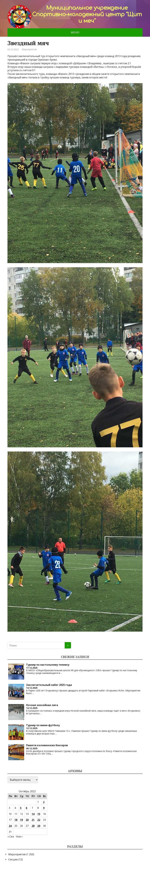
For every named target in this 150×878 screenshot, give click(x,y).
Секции (13, 859)
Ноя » (19, 836)
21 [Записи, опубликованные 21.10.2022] (33, 820)
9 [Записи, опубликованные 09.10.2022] (43, 808)
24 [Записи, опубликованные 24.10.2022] (10, 826)
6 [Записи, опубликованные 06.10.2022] (26, 808)
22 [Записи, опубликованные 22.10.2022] (38, 820)
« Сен (10, 836)
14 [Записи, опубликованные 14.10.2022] (33, 814)
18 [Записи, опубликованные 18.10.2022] (15, 820)
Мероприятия (29, 49)
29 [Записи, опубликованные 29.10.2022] (38, 826)
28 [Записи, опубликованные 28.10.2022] (33, 826)
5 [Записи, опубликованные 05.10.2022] (20, 808)
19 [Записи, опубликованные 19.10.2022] (21, 820)
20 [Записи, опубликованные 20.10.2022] (27, 820)
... (61, 673)
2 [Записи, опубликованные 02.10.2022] (43, 802)
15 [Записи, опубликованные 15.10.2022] (38, 814)
